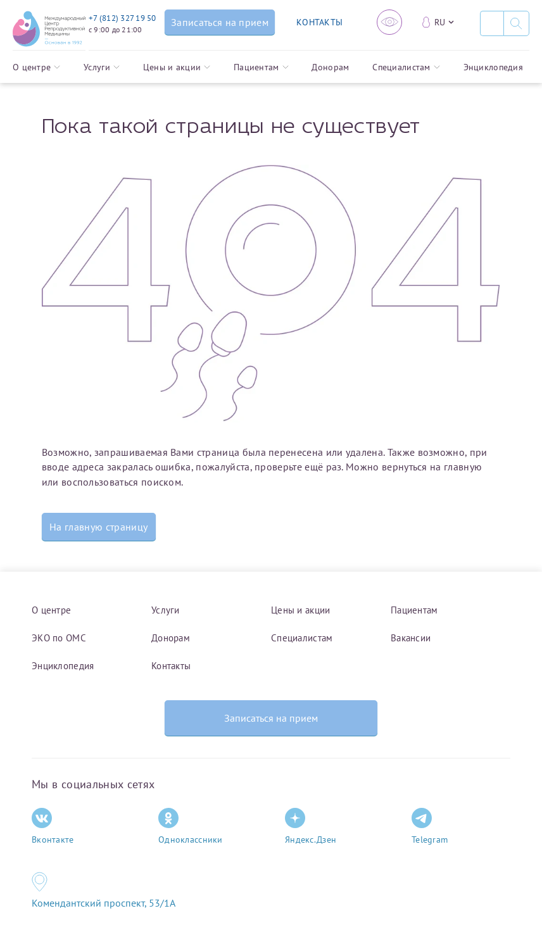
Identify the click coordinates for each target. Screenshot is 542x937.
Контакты (171, 666)
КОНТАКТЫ (319, 22)
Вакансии (411, 638)
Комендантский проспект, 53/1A (103, 902)
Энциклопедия (493, 67)
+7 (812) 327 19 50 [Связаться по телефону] (122, 18)
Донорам (330, 67)
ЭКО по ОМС (59, 638)
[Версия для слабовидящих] (389, 22)
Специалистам (405, 67)
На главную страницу (98, 526)
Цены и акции (176, 67)
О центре (36, 67)
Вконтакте (53, 826)
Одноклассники (190, 826)
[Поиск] (491, 23)
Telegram (430, 826)
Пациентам (261, 67)
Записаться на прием (271, 718)
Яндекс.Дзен (310, 826)
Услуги (102, 67)
